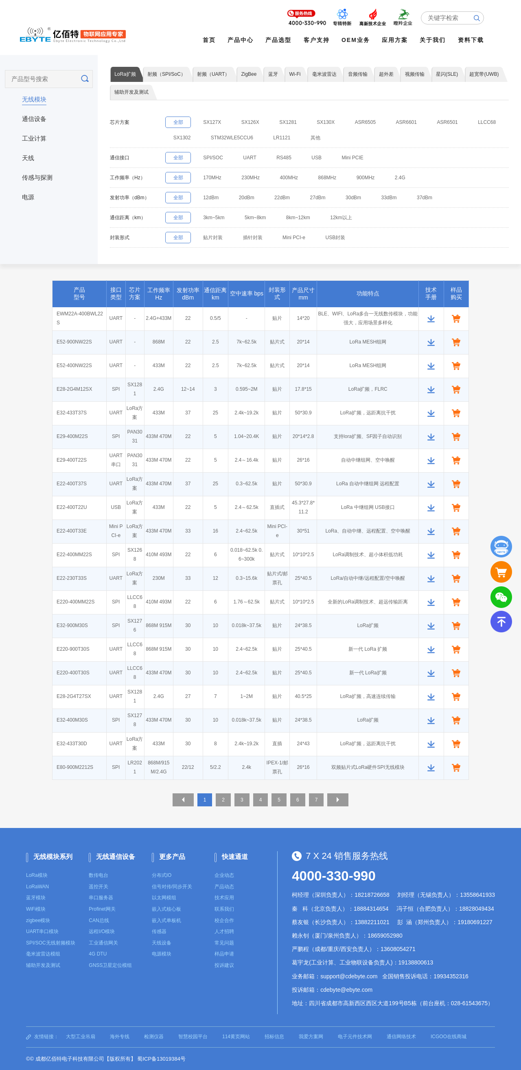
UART (256, 158)
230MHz (257, 178)
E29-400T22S (72, 461)
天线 (28, 156)
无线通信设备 (115, 857)
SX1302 (224, 138)
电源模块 (161, 954)
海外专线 (119, 1036)
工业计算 (34, 136)
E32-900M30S (72, 627)
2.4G (417, 178)
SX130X (338, 123)
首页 (210, 40)
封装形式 (119, 238)
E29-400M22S (72, 437)
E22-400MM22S (74, 556)
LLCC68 (184, 138)
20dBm (253, 198)
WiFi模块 (36, 909)
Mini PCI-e (303, 238)
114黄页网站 (236, 1036)
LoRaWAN (37, 886)
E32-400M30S (72, 721)
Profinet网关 (102, 909)
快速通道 (235, 857)
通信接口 (119, 158)
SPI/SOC (217, 158)
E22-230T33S (72, 579)
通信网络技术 (401, 1036)
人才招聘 (224, 931)
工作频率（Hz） (127, 178)
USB (329, 158)
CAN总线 (99, 920)
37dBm (444, 198)
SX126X (257, 123)
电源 (28, 195)
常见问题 (224, 943)
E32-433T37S (72, 414)
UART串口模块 (42, 931)
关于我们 (435, 40)
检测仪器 (154, 1036)
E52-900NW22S (74, 343)
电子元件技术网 (355, 1036)
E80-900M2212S (75, 768)
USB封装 (347, 238)
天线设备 (161, 943)
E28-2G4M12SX (74, 390)
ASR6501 (467, 123)
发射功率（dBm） (129, 198)
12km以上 (353, 218)
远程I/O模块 (102, 931)
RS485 (293, 158)
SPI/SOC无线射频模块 (50, 943)
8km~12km (308, 218)
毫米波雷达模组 (43, 954)
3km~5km (217, 218)
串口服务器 (101, 898)
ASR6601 (423, 123)
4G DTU (98, 954)
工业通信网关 (103, 943)
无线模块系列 (52, 857)
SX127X (216, 123)
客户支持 (318, 40)
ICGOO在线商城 (448, 1036)
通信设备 (34, 117)
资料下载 (473, 40)
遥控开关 (98, 886)
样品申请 (224, 954)
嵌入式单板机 (166, 920)
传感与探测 (37, 175)
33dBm (406, 198)
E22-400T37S (72, 485)
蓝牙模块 (36, 898)
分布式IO (162, 875)
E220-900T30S (73, 650)
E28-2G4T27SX (74, 697)
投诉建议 (224, 965)
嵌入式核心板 (166, 909)
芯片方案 (119, 123)
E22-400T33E (72, 532)
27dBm (329, 198)
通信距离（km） (128, 218)
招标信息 (274, 1036)
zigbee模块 (38, 920)
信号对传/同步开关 (172, 886)
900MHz (380, 178)
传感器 (159, 931)
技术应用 (224, 898)
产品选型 (280, 40)
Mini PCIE (367, 158)
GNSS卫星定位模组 (110, 965)
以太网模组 (164, 898)
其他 (365, 138)
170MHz (216, 178)
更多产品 (172, 857)
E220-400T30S (73, 674)
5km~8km (261, 218)
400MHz (298, 178)
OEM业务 (358, 40)
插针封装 (259, 238)
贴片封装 (217, 238)
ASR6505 (380, 123)
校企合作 (224, 920)
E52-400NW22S (74, 367)
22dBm (291, 198)
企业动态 (224, 875)
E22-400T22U (72, 508)
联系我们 (224, 909)
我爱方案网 (311, 1036)
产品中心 (243, 40)
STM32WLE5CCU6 (277, 138)
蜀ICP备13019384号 (161, 1059)
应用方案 (397, 40)
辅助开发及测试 (43, 965)
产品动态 (224, 886)
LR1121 (329, 138)
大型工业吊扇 (80, 1036)
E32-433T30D (72, 745)
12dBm (215, 198)
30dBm (368, 198)
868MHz (339, 178)
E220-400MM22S (75, 603)
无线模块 (34, 97)
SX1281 (297, 123)
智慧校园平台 (193, 1036)
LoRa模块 (37, 875)
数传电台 (98, 875)
